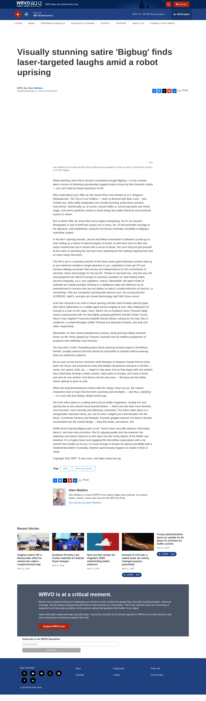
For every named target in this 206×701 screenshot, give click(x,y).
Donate (184, 7)
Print (185, 96)
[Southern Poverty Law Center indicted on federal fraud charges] (68, 548)
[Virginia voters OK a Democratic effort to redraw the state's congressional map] (33, 548)
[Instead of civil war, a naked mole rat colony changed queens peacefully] (138, 548)
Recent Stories (28, 535)
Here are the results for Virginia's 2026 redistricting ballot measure (101, 566)
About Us (138, 30)
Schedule (80, 681)
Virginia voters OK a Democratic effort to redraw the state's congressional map (29, 566)
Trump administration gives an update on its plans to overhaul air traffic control (170, 545)
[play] (18, 20)
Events (105, 30)
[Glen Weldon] (59, 503)
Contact (116, 681)
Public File (155, 675)
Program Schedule (53, 30)
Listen (18, 30)
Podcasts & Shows (83, 30)
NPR (65, 475)
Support (121, 30)
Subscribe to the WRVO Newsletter (41, 645)
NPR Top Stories (83, 475)
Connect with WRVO (162, 30)
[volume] (26, 21)
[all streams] (181, 20)
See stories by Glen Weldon (85, 509)
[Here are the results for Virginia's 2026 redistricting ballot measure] (103, 548)
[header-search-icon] (170, 7)
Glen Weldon (35, 94)
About (78, 675)
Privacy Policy (157, 681)
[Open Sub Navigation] (24, 30)
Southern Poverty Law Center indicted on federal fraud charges (68, 564)
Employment (118, 675)
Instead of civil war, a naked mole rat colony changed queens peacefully (135, 566)
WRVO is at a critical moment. (75, 601)
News (31, 30)
